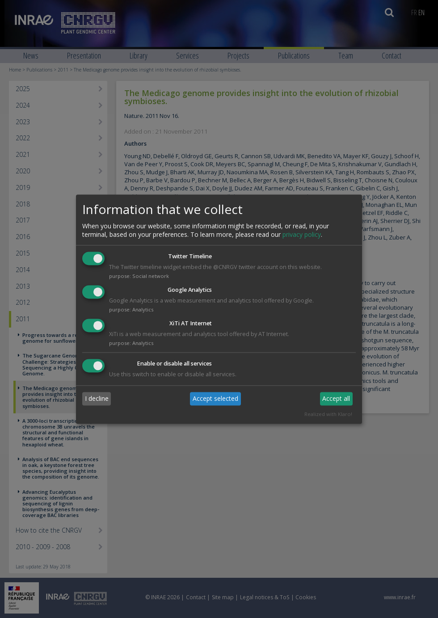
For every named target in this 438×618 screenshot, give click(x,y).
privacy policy (301, 235)
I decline (97, 399)
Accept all (336, 399)
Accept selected (215, 399)
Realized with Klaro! (328, 414)
